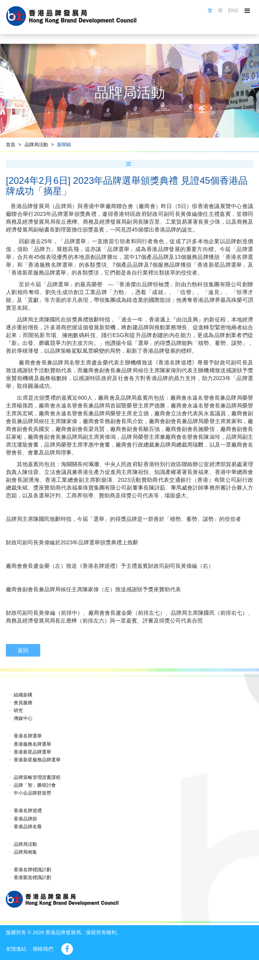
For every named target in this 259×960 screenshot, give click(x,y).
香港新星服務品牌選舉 (37, 760)
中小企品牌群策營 (32, 793)
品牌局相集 (25, 852)
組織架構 (23, 695)
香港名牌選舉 (28, 736)
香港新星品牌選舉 (32, 752)
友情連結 (16, 949)
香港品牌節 (25, 819)
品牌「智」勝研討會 (35, 785)
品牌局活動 (36, 144)
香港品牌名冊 (28, 826)
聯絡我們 (43, 949)
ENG (233, 10)
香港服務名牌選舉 (32, 744)
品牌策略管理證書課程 (37, 777)
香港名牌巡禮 (28, 810)
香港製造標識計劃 (32, 877)
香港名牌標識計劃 (32, 869)
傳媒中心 (23, 718)
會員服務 (23, 702)
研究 (18, 710)
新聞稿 (64, 144)
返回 (23, 650)
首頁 (10, 144)
